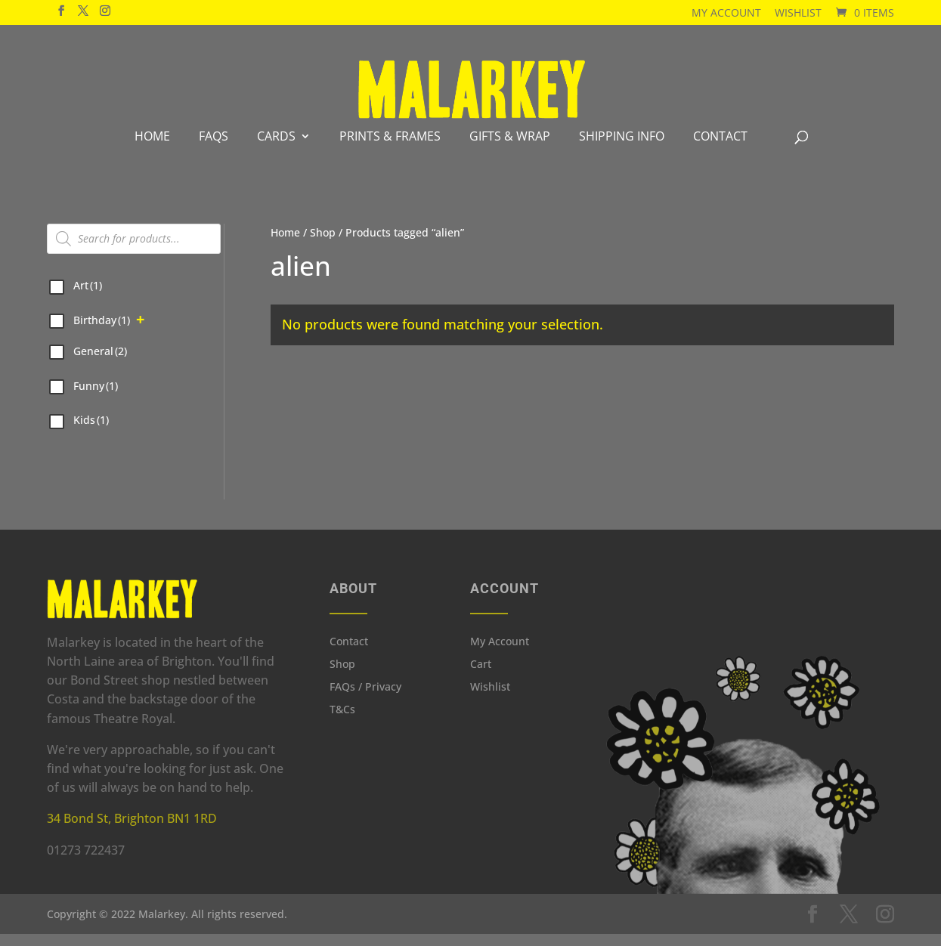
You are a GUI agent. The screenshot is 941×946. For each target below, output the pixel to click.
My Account (726, 12)
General (100, 363)
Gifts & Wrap (509, 148)
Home (152, 148)
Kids (91, 432)
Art (87, 297)
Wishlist (798, 12)
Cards (276, 148)
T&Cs (342, 722)
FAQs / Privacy (365, 700)
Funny (95, 398)
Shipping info (621, 148)
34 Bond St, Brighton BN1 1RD (132, 830)
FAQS (213, 148)
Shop (323, 244)
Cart (480, 677)
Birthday (101, 332)
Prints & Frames (390, 148)
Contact (720, 148)
